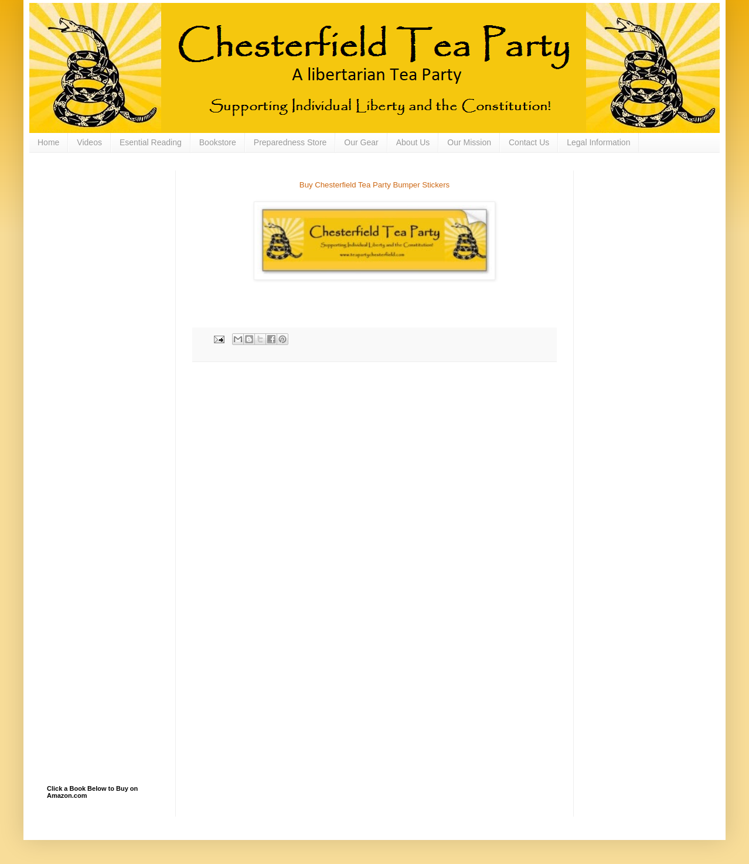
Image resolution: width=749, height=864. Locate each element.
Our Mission (469, 142)
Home (48, 142)
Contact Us (529, 142)
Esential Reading (151, 142)
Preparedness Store (290, 142)
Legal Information (598, 142)
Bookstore (217, 142)
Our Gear (361, 142)
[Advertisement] (105, 229)
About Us (413, 142)
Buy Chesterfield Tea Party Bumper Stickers (374, 184)
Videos (89, 142)
